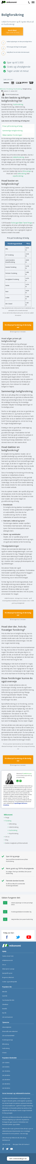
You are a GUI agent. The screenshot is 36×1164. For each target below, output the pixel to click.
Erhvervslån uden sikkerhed (9, 1031)
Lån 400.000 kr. (6, 1084)
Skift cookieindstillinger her (18, 1159)
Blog (6, 840)
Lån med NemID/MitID (8, 1035)
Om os (7, 837)
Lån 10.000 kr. (6, 1062)
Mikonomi (3, 89)
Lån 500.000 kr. (6, 1088)
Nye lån (4, 1013)
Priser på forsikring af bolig (12, 126)
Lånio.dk (22, 1138)
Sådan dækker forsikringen (12, 135)
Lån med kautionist (7, 1017)
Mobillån (4, 1009)
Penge (7, 817)
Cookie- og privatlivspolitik (9, 982)
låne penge (27, 171)
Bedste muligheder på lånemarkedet (16, 843)
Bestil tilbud (12, 31)
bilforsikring (21, 173)
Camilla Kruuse (15, 94)
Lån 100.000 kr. (6, 1071)
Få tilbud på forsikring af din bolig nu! (18, 326)
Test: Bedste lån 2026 (8, 1000)
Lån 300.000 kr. (6, 1079)
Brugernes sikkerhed (8, 977)
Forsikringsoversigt (7, 1040)
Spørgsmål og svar (7, 973)
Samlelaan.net (6, 1140)
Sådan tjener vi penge (8, 969)
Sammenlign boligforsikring (12, 131)
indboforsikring (18, 157)
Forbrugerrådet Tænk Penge (21, 223)
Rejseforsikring (13, 833)
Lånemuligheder (6, 1027)
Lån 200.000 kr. (6, 1075)
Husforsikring (18, 89)
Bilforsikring (12, 824)
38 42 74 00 (29, 2)
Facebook (3, 1149)
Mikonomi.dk (15, 1138)
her (27, 1133)
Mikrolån (4, 991)
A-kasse (4, 1052)
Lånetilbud (5, 1004)
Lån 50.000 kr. (6, 1067)
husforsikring (18, 104)
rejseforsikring (18, 176)
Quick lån (4, 996)
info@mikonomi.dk (7, 960)
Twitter (7, 1149)
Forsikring (10, 89)
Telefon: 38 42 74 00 (7, 956)
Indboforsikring (13, 827)
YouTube (11, 1149)
